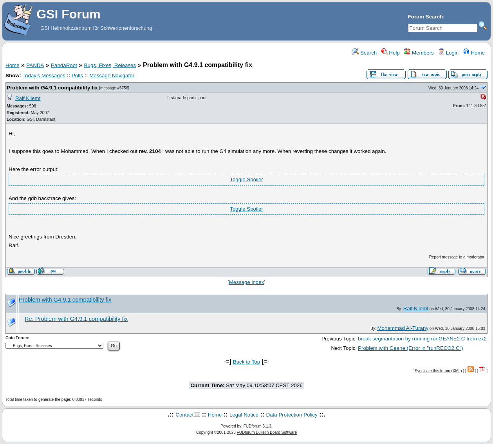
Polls (77, 75)
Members (418, 53)
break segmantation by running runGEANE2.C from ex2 (422, 339)
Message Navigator (111, 75)
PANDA (35, 65)
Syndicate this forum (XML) (438, 371)
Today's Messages (43, 75)
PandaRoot (64, 65)
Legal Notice (243, 415)
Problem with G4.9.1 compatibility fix (52, 88)
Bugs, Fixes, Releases (110, 65)
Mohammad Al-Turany (402, 328)
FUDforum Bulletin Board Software (267, 432)
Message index (246, 282)
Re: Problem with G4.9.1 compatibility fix (76, 319)
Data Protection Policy (292, 415)
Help (390, 53)
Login (448, 53)
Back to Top (246, 362)
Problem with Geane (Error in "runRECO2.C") (410, 348)
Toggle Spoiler (246, 179)
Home (474, 53)
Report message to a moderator (456, 257)
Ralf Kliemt (27, 98)
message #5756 (114, 88)
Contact (184, 415)
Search (364, 53)
